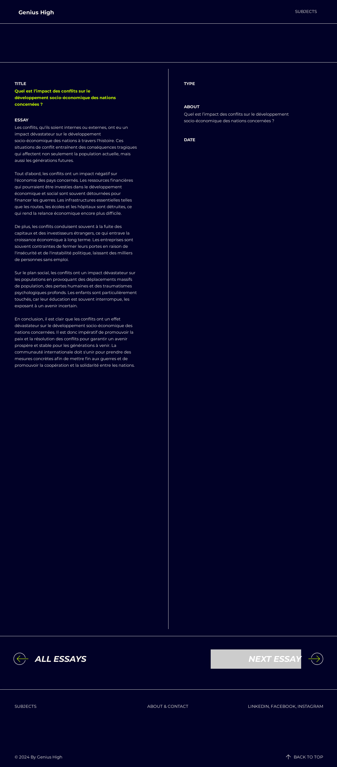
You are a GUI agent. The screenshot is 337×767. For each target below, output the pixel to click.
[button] (306, 11)
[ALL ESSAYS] (80, 659)
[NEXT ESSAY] (256, 659)
